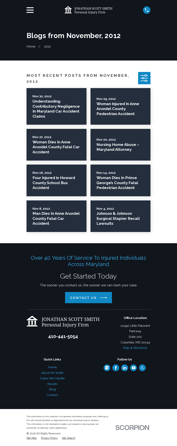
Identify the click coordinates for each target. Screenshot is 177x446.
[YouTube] (133, 368)
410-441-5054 (63, 336)
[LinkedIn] (124, 368)
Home (52, 367)
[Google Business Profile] (107, 368)
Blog (52, 389)
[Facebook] (116, 368)
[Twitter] (142, 368)
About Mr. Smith (52, 373)
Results (52, 384)
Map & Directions (135, 348)
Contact (52, 395)
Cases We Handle (52, 378)
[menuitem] (32, 438)
